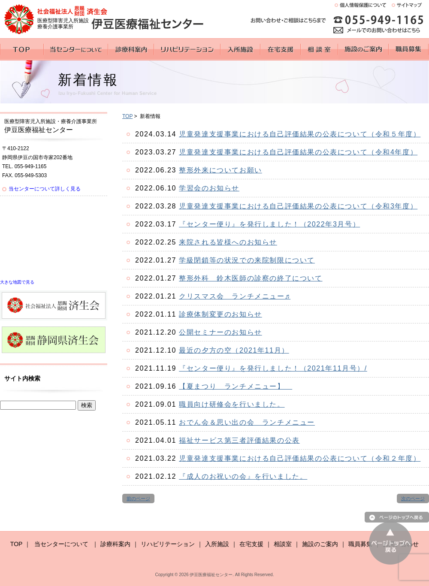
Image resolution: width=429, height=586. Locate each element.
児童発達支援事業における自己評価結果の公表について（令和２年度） (299, 458)
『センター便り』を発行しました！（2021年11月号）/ (273, 368)
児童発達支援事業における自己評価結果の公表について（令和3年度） (298, 206)
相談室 (283, 544)
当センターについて (61, 544)
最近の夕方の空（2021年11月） (234, 350)
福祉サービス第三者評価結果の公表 (239, 440)
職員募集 (360, 544)
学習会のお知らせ (209, 188)
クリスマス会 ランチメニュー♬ (234, 296)
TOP (127, 116)
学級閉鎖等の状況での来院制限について (247, 260)
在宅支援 (251, 544)
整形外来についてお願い (220, 170)
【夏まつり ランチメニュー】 (235, 386)
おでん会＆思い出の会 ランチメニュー (247, 422)
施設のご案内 (320, 544)
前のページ (138, 498)
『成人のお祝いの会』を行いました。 (243, 476)
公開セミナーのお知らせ (220, 332)
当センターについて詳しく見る (45, 189)
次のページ (413, 498)
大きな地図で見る (17, 282)
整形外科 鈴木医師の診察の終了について (250, 278)
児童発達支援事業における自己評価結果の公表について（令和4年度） (298, 152)
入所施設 (217, 544)
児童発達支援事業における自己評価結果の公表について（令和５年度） (299, 134)
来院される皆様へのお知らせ (228, 242)
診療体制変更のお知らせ (220, 314)
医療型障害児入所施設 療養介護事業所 (63, 24)
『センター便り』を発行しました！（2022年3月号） (269, 224)
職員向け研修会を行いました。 (231, 404)
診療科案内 (115, 544)
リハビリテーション (168, 544)
